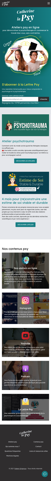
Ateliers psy (12, 442)
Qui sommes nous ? (13, 446)
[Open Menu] (48, 3)
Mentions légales (12, 456)
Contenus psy (38, 442)
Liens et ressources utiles (38, 451)
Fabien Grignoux (20, 469)
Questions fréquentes (12, 451)
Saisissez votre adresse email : (13, 96)
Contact (38, 446)
